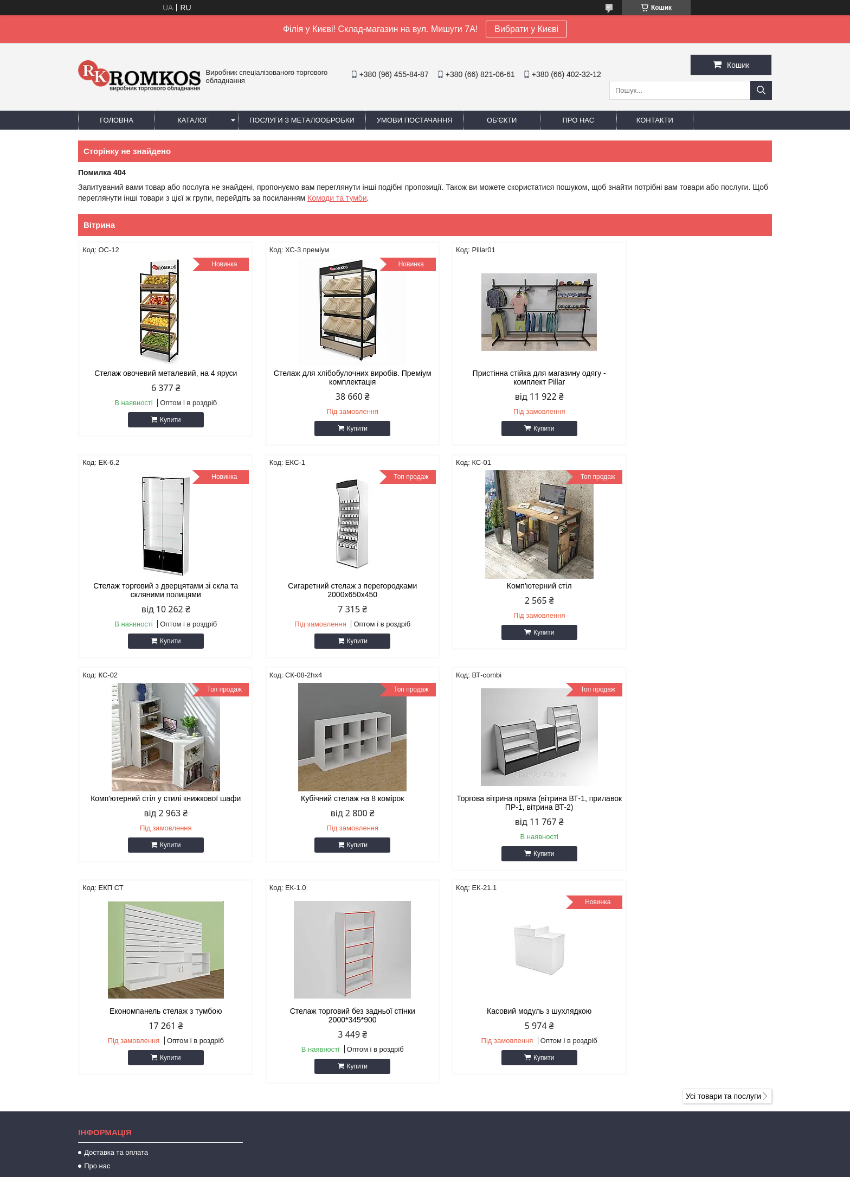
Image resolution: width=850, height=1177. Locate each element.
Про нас (578, 120)
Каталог (192, 120)
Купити (164, 420)
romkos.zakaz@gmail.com (486, 1096)
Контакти (654, 120)
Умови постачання (415, 120)
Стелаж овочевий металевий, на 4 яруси (160, 373)
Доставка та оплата (116, 940)
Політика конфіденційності (483, 1166)
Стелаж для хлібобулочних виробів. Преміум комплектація (337, 377)
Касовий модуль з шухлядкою (689, 798)
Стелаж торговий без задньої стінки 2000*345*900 (513, 802)
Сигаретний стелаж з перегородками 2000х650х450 (160, 590)
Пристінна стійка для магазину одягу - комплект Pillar (513, 377)
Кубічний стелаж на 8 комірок (689, 585)
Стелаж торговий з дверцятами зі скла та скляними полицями (689, 377)
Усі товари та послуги (723, 883)
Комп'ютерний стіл (336, 585)
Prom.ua (475, 1157)
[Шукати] (761, 90)
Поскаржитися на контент (399, 1166)
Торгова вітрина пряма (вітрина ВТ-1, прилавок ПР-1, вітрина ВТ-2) (160, 802)
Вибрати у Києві (526, 29)
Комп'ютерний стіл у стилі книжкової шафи (513, 585)
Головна (116, 120)
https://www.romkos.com (483, 1082)
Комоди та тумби (337, 198)
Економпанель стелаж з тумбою (337, 798)
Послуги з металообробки (302, 120)
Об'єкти (502, 120)
